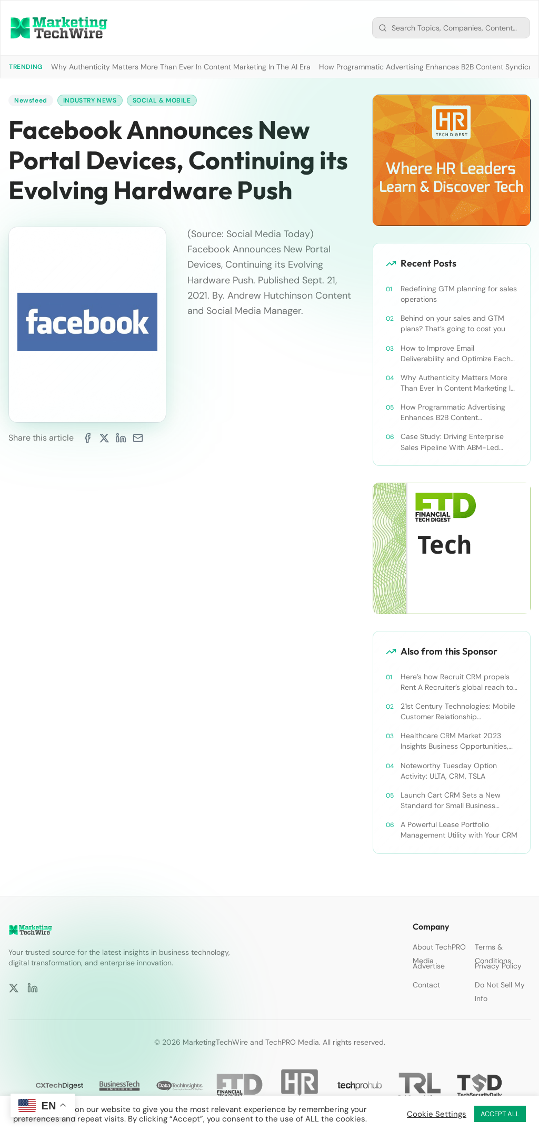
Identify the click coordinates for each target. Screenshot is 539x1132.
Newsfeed (30, 100)
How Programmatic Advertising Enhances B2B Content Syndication (453, 412)
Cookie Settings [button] (436, 1114)
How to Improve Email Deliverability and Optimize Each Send (456, 353)
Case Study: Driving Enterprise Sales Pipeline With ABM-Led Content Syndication (452, 442)
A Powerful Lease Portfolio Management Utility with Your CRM (459, 830)
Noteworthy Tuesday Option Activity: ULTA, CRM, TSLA (449, 771)
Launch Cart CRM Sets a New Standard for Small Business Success (451, 800)
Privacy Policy (498, 966)
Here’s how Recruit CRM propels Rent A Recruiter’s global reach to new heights (457, 682)
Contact (426, 985)
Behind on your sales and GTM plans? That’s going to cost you (453, 323)
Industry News (90, 100)
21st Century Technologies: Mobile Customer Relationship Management (458, 711)
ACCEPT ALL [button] (500, 1113)
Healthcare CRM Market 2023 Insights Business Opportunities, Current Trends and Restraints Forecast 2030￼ (454, 741)
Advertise (429, 966)
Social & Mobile (162, 100)
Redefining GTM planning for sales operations (459, 294)
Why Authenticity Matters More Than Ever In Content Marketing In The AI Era (181, 67)
